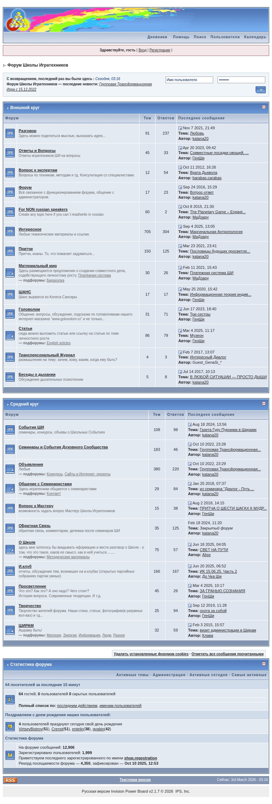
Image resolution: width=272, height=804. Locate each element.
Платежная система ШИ (212, 273)
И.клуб (25, 566)
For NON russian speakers (43, 209)
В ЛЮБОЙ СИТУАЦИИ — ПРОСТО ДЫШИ (228, 377)
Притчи (26, 249)
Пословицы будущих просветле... (220, 251)
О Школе (27, 542)
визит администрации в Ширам (228, 630)
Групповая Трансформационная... (230, 449)
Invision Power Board (129, 791)
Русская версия (96, 791)
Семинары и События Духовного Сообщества (63, 447)
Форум (25, 187)
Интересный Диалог (208, 357)
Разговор (27, 131)
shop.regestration (140, 758)
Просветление (32, 586)
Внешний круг (25, 107)
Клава (207, 635)
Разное (119, 635)
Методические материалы (68, 557)
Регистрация (159, 50)
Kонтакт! (54, 494)
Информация (89, 635)
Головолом (29, 309)
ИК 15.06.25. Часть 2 (218, 571)
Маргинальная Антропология (216, 232)
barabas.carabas (207, 178)
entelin (78, 729)
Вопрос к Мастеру (36, 506)
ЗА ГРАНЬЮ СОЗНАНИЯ (222, 591)
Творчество (30, 606)
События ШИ (31, 427)
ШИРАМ (26, 625)
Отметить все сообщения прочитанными (228, 654)
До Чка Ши (212, 576)
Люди (106, 635)
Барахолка (55, 280)
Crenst (57, 729)
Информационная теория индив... (220, 294)
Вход (142, 50)
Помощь (181, 37)
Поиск (200, 37)
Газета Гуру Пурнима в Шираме (228, 430)
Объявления (31, 464)
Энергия (69, 635)
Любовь (197, 133)
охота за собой (213, 610)
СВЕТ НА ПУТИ (214, 550)
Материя (54, 635)
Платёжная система (94, 275)
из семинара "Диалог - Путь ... (227, 489)
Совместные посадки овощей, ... (219, 153)
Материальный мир (38, 266)
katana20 (201, 138)
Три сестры (200, 314)
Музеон (197, 335)
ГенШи (199, 158)
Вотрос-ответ (202, 192)
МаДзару (201, 217)
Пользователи (225, 37)
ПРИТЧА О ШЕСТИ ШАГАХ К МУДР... (233, 508)
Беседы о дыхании (37, 374)
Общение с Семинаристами (45, 484)
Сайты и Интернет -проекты (87, 474)
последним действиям (77, 705)
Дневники (157, 37)
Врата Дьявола (203, 172)
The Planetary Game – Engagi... (218, 212)
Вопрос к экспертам (38, 170)
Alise (206, 555)
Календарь (255, 37)
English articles (58, 343)
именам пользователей (121, 705)
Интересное (30, 229)
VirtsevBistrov (30, 729)
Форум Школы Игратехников (37, 65)
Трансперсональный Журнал (47, 355)
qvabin (98, 729)
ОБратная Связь (35, 525)
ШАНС (25, 292)
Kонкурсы (55, 474)
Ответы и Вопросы (37, 150)
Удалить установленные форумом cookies (151, 654)
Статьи (25, 328)
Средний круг (24, 404)
